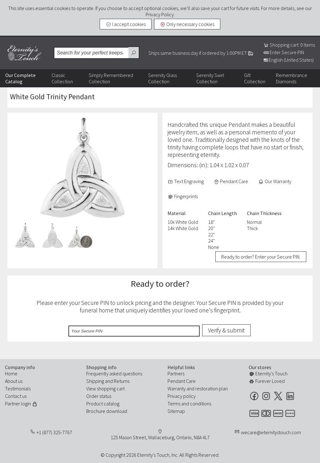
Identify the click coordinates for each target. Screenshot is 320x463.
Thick (252, 228)
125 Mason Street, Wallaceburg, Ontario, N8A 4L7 (160, 437)
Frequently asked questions (114, 373)
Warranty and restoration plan (198, 388)
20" (211, 228)
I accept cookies (126, 24)
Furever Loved (267, 381)
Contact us (16, 396)
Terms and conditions (189, 403)
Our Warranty (274, 181)
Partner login (21, 403)
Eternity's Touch (24, 53)
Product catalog (102, 403)
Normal (254, 222)
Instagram (266, 395)
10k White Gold (183, 222)
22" (211, 234)
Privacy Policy (160, 14)
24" (211, 241)
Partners (176, 373)
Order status (98, 396)
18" (211, 222)
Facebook (254, 395)
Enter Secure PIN (283, 52)
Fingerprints (183, 196)
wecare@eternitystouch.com (271, 432)
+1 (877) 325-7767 (54, 432)
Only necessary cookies (187, 24)
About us (13, 381)
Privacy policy (182, 396)
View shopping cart (105, 388)
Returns (121, 381)
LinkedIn (290, 395)
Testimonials (18, 388)
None (213, 247)
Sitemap (176, 411)
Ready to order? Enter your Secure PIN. (260, 257)
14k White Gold (183, 228)
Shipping (95, 381)
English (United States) (288, 60)
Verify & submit (226, 330)
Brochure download (106, 411)
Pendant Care (231, 181)
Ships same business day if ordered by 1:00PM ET (200, 53)
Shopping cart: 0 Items (289, 45)
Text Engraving (186, 181)
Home (11, 373)
